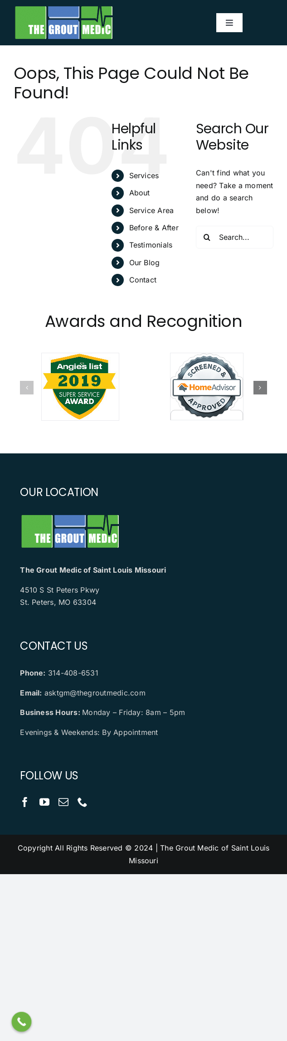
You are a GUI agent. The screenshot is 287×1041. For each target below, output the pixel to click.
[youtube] (44, 802)
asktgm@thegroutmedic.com (95, 692)
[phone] (83, 802)
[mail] (63, 802)
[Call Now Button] (22, 1022)
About (139, 192)
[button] (27, 387)
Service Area (151, 210)
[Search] (207, 237)
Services (144, 175)
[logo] (63, 8)
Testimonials (151, 244)
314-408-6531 (73, 672)
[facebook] (25, 802)
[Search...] (234, 237)
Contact (143, 279)
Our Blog (144, 262)
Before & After (154, 227)
